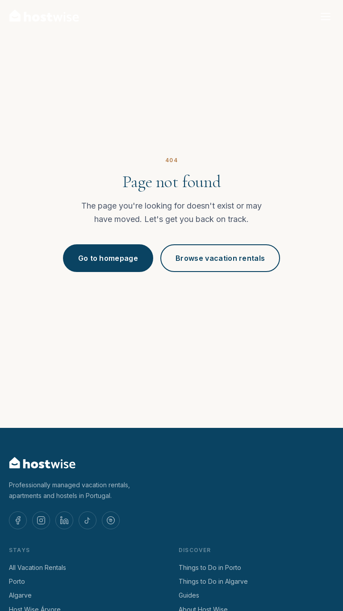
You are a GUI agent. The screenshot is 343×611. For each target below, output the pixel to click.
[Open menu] (325, 16)
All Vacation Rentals (37, 567)
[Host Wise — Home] (44, 16)
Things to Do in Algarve (213, 581)
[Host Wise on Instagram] (41, 520)
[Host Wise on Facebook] (18, 520)
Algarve (20, 595)
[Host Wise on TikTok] (87, 520)
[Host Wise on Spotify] (111, 520)
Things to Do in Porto (210, 567)
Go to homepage (108, 258)
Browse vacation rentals (220, 258)
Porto (17, 581)
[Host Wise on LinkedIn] (64, 520)
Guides (189, 595)
